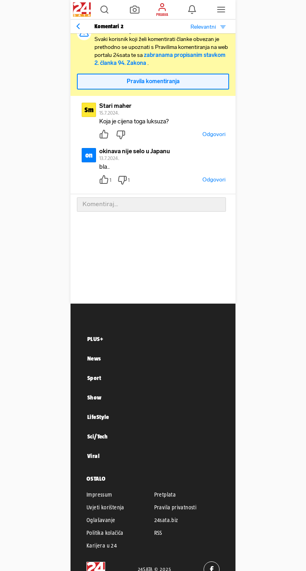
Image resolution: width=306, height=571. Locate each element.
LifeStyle (98, 416)
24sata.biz (166, 520)
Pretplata (165, 494)
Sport (94, 377)
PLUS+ (95, 338)
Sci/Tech (97, 436)
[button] (104, 10)
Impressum (99, 494)
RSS (158, 533)
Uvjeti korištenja (105, 507)
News (94, 358)
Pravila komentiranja (153, 81)
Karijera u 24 (101, 545)
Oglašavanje (100, 520)
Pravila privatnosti (175, 507)
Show (94, 397)
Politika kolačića (105, 533)
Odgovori (214, 134)
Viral (93, 455)
